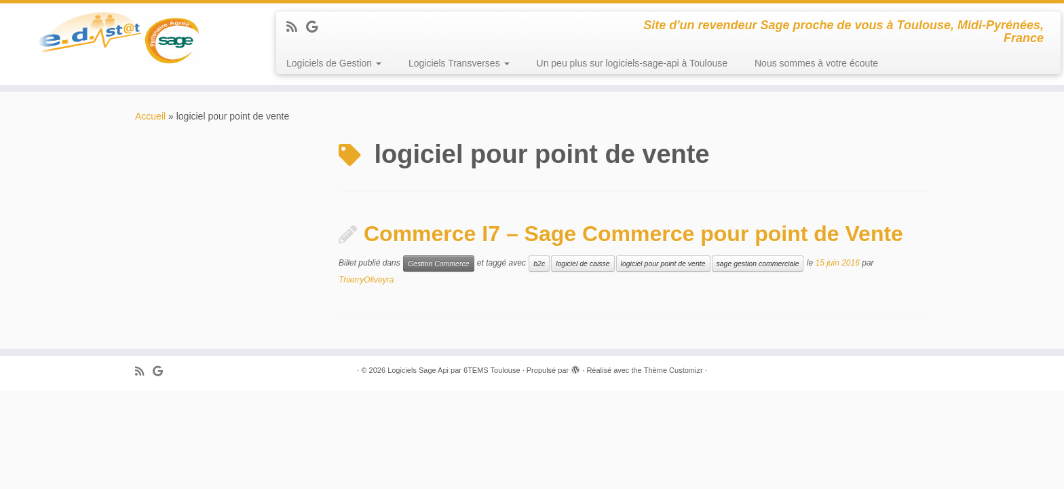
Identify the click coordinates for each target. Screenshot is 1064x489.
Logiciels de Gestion (333, 63)
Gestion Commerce (438, 263)
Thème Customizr (673, 370)
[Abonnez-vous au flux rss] (296, 27)
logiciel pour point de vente (663, 263)
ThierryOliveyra (366, 280)
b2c (539, 263)
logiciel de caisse (582, 263)
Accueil (150, 116)
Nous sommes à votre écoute (816, 63)
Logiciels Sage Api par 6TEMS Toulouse (453, 370)
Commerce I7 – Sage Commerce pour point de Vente (633, 233)
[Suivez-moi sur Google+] (316, 27)
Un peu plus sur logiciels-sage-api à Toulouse (632, 63)
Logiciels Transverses (459, 63)
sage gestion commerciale (758, 263)
